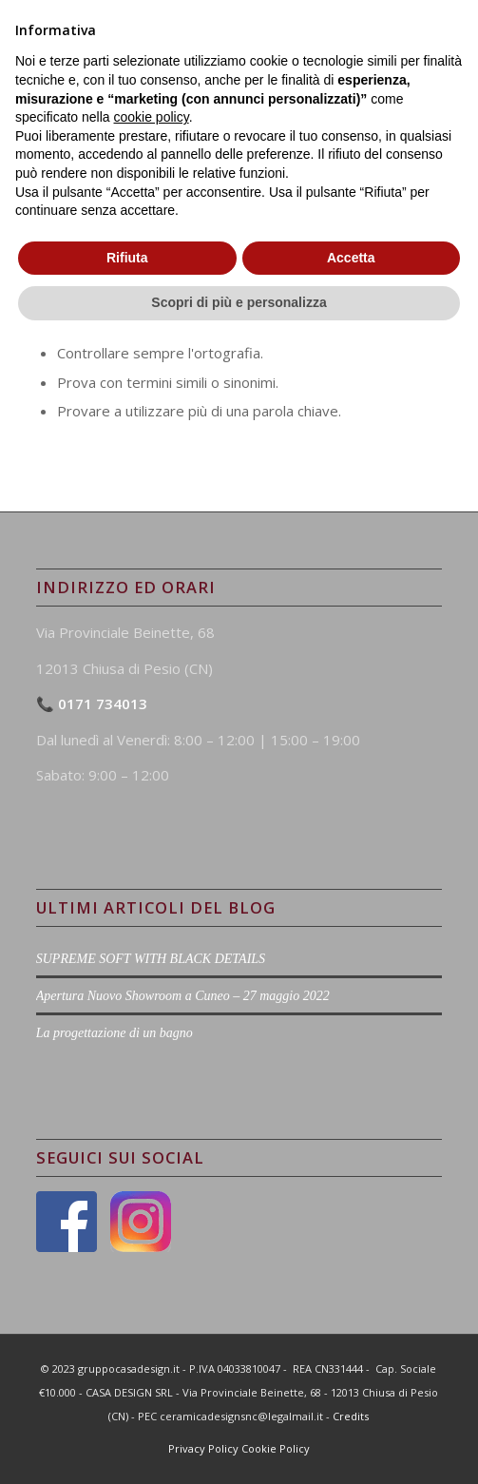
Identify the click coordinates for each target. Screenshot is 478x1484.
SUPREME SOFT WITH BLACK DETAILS (150, 959)
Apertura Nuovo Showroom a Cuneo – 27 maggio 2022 (183, 996)
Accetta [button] (351, 1400)
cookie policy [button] (151, 1259)
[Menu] (432, 38)
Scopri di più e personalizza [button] (238, 1445)
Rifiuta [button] (127, 1400)
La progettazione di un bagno (114, 1033)
